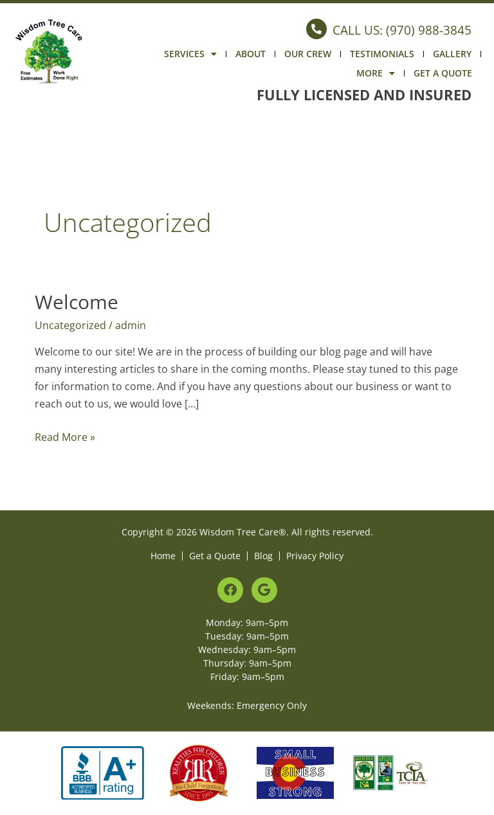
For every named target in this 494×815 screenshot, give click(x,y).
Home (163, 556)
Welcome (76, 302)
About (250, 54)
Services (190, 54)
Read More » (65, 436)
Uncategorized (70, 325)
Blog (263, 556)
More (375, 73)
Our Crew (307, 54)
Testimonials (382, 54)
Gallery (452, 54)
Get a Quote (443, 73)
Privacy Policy (314, 556)
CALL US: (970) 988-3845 (402, 30)
